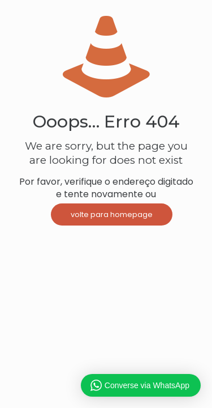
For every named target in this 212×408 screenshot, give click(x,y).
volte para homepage (112, 214)
